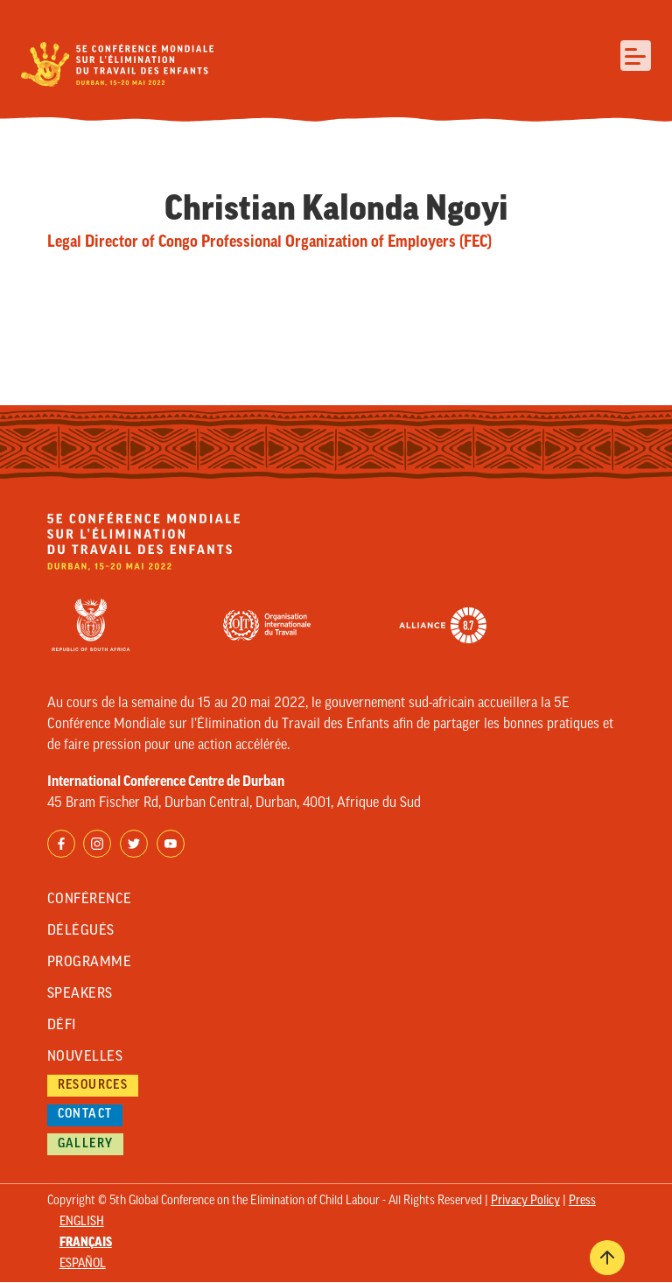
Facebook (61, 844)
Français (86, 1243)
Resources (93, 1085)
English (82, 1222)
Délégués (81, 931)
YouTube (171, 844)
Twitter (134, 844)
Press (582, 1201)
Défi (62, 1026)
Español (83, 1264)
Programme (89, 963)
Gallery (86, 1144)
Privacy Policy (525, 1201)
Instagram (97, 844)
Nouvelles (84, 1057)
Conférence (89, 900)
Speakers (80, 994)
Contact (85, 1114)
